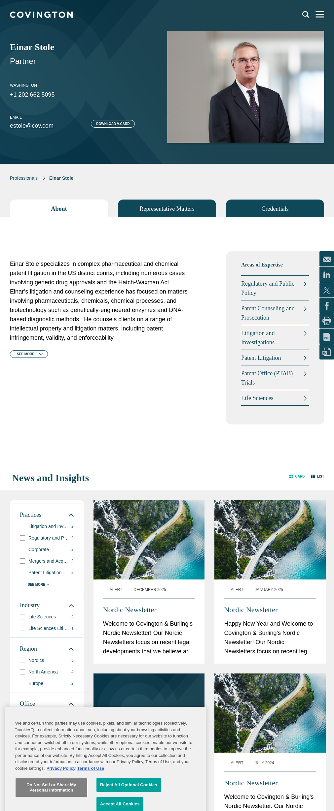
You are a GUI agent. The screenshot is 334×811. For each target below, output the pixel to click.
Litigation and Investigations (258, 338)
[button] (297, 476)
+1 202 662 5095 (32, 94)
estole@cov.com (32, 125)
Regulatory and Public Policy (267, 288)
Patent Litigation (261, 358)
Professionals (24, 178)
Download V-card (113, 124)
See (25, 354)
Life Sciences (257, 398)
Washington (23, 85)
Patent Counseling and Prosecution (268, 313)
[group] (47, 526)
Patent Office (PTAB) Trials (267, 378)
